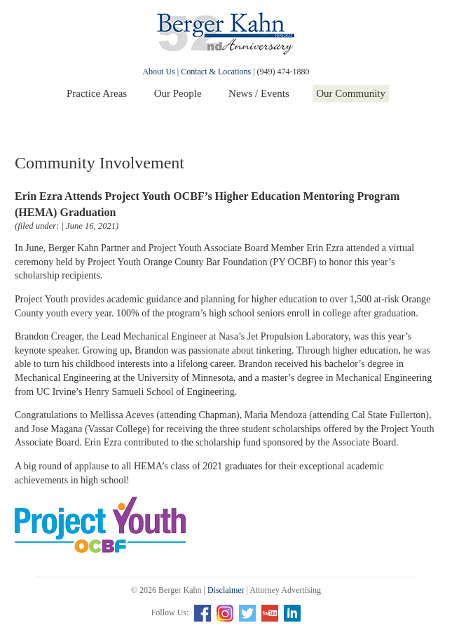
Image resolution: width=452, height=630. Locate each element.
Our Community (350, 93)
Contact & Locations (216, 71)
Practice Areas (97, 93)
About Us (158, 71)
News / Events (258, 93)
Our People (178, 93)
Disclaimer (226, 590)
